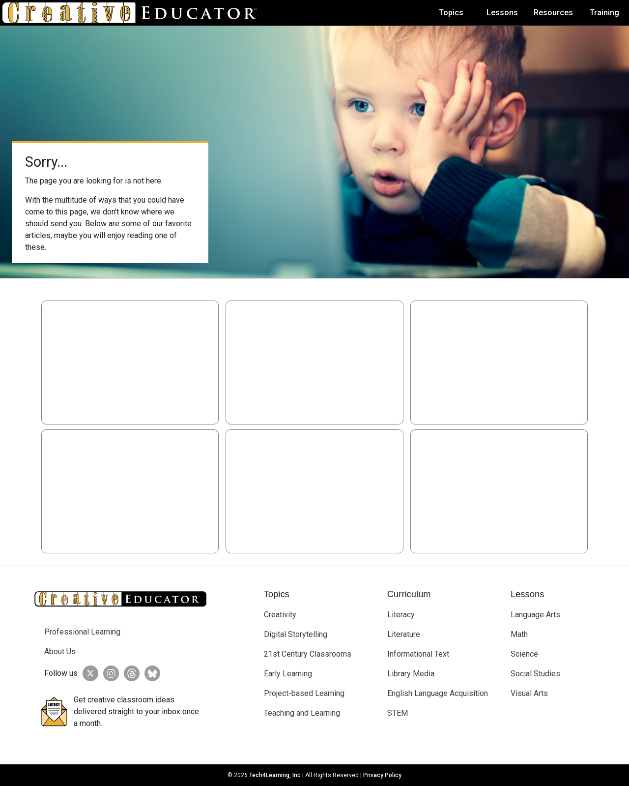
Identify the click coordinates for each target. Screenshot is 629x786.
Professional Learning (82, 631)
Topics (451, 12)
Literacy (401, 614)
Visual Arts (529, 693)
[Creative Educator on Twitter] (88, 673)
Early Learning (288, 673)
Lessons (502, 12)
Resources (553, 12)
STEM (397, 713)
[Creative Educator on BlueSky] (150, 673)
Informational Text (418, 654)
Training (604, 12)
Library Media (410, 673)
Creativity (280, 614)
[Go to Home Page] (133, 13)
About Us (60, 651)
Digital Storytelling (295, 634)
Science (524, 654)
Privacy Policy (382, 775)
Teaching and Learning (302, 713)
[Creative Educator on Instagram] (108, 673)
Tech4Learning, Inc (275, 775)
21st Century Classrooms (307, 654)
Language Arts (535, 614)
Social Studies (535, 673)
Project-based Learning (304, 693)
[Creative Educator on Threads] (129, 673)
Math (519, 634)
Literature (403, 634)
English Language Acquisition (437, 693)
